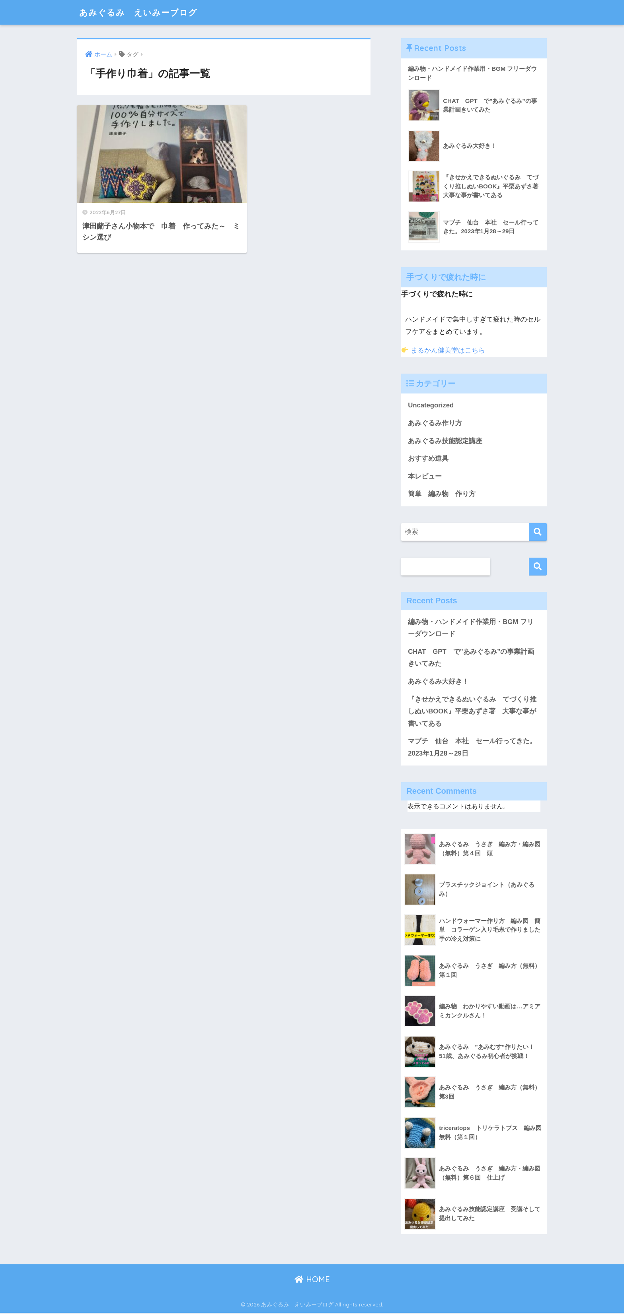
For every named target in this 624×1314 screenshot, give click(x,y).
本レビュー (425, 477)
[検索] (538, 532)
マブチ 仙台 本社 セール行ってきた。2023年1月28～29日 (472, 748)
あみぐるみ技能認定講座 (445, 441)
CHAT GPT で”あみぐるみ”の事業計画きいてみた (471, 659)
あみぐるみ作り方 (435, 423)
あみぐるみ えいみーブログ (143, 12)
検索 (538, 567)
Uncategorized (431, 405)
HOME (312, 1280)
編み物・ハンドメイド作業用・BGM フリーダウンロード (471, 628)
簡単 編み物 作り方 (442, 494)
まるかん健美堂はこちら (443, 350)
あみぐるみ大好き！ (438, 682)
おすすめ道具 (428, 459)
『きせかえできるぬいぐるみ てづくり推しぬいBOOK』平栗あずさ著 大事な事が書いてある (472, 712)
